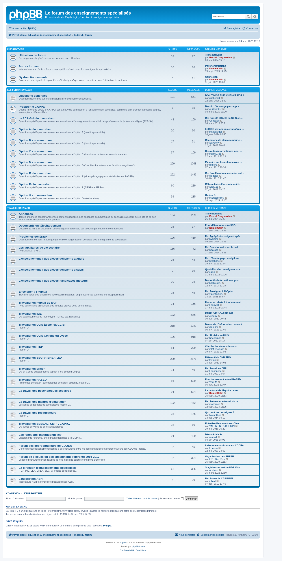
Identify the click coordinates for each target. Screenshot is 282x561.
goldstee (214, 175)
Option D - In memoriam (35, 162)
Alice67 (213, 316)
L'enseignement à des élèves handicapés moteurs (53, 280)
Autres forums (29, 66)
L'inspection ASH (31, 478)
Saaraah (214, 250)
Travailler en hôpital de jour (37, 302)
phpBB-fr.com (138, 546)
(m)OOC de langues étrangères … (224, 129)
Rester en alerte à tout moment (223, 302)
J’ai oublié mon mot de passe (141, 498)
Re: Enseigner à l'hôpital (219, 291)
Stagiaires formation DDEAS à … (224, 467)
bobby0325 (215, 153)
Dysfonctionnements (33, 77)
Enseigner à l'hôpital (33, 291)
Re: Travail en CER (216, 368)
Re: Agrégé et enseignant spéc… (224, 236)
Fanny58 (214, 305)
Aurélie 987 (215, 109)
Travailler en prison (32, 368)
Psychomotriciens (215, 66)
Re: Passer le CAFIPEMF (219, 478)
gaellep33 (214, 98)
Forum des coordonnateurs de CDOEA (45, 445)
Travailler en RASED (33, 379)
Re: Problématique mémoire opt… (224, 173)
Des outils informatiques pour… (223, 151)
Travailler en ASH (18, 208)
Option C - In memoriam (35, 151)
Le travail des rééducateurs (37, 412)
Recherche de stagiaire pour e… (223, 140)
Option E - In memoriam (35, 173)
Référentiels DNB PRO (218, 357)
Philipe (107, 525)
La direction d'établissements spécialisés (47, 467)
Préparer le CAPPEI (32, 106)
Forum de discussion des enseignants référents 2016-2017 (59, 456)
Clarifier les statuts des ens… (222, 346)
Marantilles (215, 415)
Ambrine (213, 470)
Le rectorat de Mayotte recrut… (223, 390)
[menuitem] (32, 28)
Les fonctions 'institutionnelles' (40, 434)
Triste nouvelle (213, 55)
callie (212, 272)
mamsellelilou (216, 197)
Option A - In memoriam (35, 129)
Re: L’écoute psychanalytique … (223, 258)
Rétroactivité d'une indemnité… (223, 184)
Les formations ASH (19, 90)
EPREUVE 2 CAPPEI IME (219, 313)
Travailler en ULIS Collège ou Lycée (43, 335)
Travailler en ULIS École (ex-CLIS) (42, 324)
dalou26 (213, 327)
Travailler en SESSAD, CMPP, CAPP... (44, 423)
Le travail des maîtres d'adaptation (42, 401)
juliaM (212, 481)
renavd (213, 437)
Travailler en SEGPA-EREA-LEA (40, 357)
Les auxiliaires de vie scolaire (39, 247)
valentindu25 (216, 294)
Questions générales (33, 95)
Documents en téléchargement (40, 225)
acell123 (213, 186)
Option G (210, 195)
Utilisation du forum (32, 55)
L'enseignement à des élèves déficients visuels (51, 269)
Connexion (211, 77)
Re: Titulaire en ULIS (217, 335)
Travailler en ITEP (31, 346)
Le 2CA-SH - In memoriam (36, 118)
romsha (213, 164)
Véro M (213, 382)
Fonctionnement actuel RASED (223, 379)
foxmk (212, 360)
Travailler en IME (30, 313)
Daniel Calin (216, 68)
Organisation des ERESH (219, 456)
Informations (15, 49)
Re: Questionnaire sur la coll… (222, 247)
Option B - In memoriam (35, 140)
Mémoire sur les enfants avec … (223, 162)
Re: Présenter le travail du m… (222, 401)
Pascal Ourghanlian (220, 57)
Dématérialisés (213, 434)
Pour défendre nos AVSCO (220, 225)
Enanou (213, 448)
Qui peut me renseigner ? (219, 412)
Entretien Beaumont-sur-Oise (222, 423)
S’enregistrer (33, 493)
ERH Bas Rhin (217, 459)
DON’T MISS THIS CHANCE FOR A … (226, 95)
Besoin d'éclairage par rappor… (223, 106)
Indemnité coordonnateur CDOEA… (225, 445)
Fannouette (215, 371)
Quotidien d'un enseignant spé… (224, 269)
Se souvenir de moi (172, 498)
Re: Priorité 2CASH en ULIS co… (224, 118)
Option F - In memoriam (35, 184)
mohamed (214, 404)
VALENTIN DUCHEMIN (222, 426)
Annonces (26, 214)
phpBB (123, 542)
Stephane (214, 261)
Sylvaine (214, 239)
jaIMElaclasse (216, 349)
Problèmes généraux (33, 236)
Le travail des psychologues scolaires (45, 390)
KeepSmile (215, 338)
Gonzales (214, 120)
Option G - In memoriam (35, 195)
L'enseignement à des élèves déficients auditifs (51, 258)
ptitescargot (215, 131)
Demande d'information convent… (225, 324)
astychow (214, 142)
